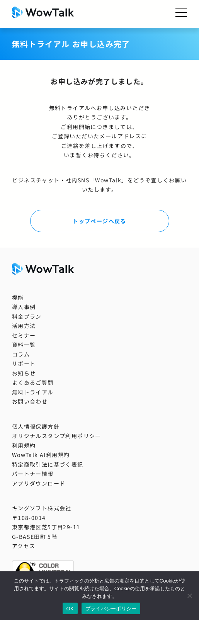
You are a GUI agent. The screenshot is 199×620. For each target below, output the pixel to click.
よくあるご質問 (33, 382)
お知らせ (24, 373)
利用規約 (24, 445)
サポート (24, 363)
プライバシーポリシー (111, 609)
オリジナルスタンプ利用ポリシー (56, 436)
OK (70, 609)
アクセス (24, 546)
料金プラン (27, 316)
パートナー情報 (33, 473)
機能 (18, 297)
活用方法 (24, 326)
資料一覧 (24, 344)
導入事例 (24, 307)
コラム (21, 354)
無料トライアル (33, 392)
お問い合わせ (30, 401)
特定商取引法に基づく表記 (47, 464)
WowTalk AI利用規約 (41, 455)
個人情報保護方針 (36, 426)
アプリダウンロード (39, 483)
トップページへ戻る (99, 221)
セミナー (24, 335)
